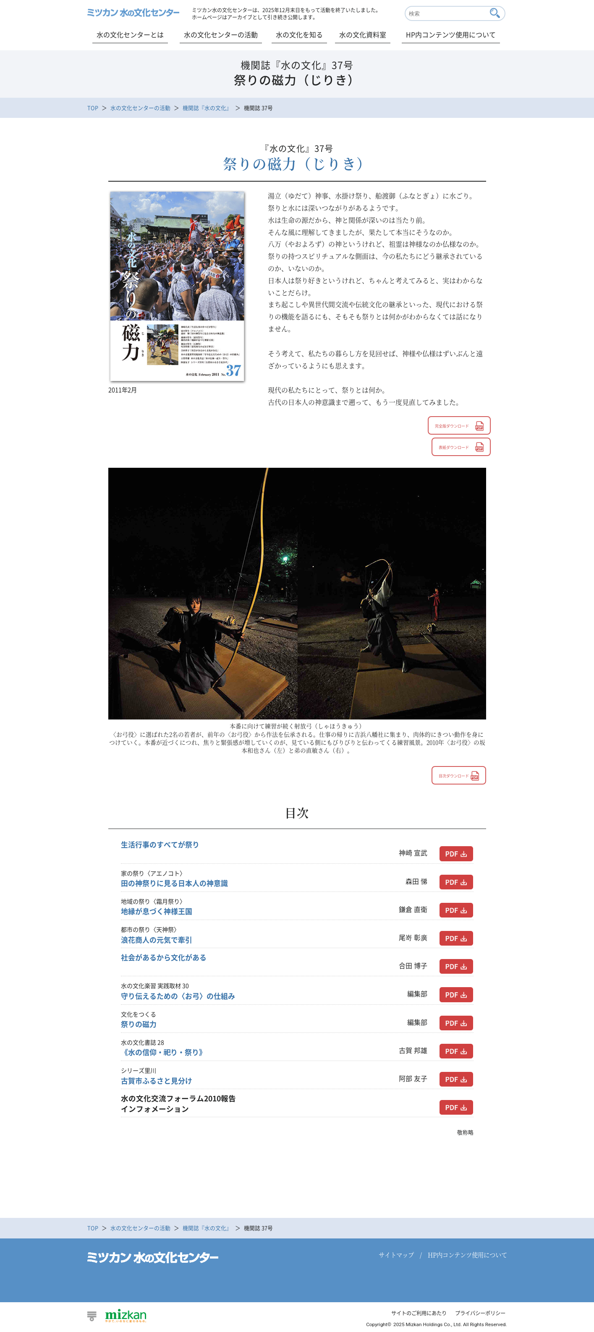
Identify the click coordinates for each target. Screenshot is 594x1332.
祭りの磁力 (140, 1025)
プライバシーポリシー (478, 1314)
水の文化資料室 (362, 34)
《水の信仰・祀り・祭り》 (166, 1053)
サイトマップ (396, 1255)
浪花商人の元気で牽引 (158, 941)
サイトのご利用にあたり (412, 1314)
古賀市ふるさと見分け (158, 1082)
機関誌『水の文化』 (207, 108)
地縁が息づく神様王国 (158, 912)
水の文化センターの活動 (221, 34)
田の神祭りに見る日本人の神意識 (177, 884)
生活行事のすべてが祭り (162, 845)
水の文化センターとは (130, 34)
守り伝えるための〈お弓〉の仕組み (181, 997)
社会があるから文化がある (166, 958)
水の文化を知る (299, 34)
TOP (92, 108)
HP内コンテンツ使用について (451, 34)
